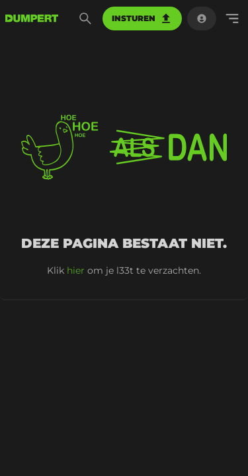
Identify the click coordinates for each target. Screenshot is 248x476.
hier (76, 270)
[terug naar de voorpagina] (31, 18)
